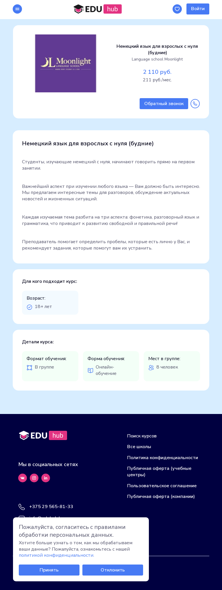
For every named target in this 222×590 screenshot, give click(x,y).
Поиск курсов (142, 436)
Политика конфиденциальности (162, 458)
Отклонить (113, 570)
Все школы (139, 447)
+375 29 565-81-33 (51, 507)
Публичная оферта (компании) (161, 496)
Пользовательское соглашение (162, 486)
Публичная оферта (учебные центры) (159, 471)
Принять (49, 570)
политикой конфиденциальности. (56, 555)
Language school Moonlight (157, 59)
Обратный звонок (164, 103)
